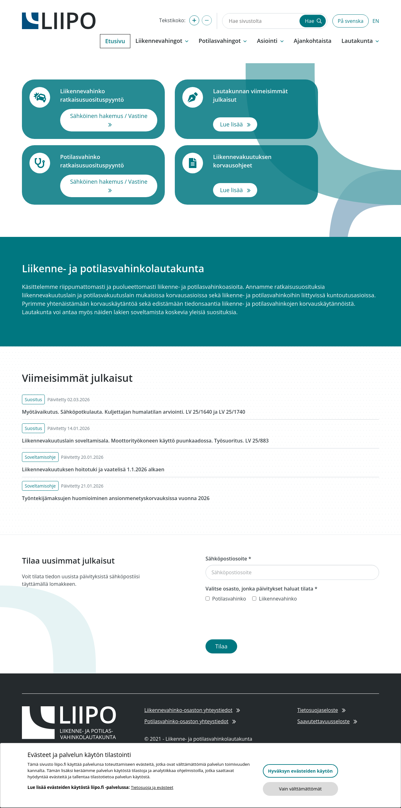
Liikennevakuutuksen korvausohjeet (261, 161)
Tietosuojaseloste (321, 710)
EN (375, 21)
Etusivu (115, 41)
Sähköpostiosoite (228, 558)
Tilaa (221, 646)
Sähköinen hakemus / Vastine (114, 120)
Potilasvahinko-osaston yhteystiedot (190, 721)
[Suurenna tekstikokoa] (194, 20)
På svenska (350, 21)
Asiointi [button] (270, 40)
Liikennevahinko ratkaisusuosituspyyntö (108, 95)
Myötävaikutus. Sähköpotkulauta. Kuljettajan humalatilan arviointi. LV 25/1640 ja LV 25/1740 (133, 411)
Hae (313, 21)
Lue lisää (238, 124)
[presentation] (253, 622)
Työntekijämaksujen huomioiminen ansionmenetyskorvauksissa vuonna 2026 (116, 498)
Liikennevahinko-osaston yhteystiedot (192, 710)
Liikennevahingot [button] (162, 40)
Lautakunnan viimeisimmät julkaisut (261, 95)
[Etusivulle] (59, 20)
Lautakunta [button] (360, 40)
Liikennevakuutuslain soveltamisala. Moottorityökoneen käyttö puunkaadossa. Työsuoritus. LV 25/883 (145, 440)
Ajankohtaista (312, 40)
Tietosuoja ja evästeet (152, 787)
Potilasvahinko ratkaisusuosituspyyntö (108, 161)
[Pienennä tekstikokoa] (207, 20)
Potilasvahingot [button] (223, 40)
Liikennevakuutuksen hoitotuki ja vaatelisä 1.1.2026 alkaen (93, 469)
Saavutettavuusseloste (327, 721)
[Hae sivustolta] (260, 20)
